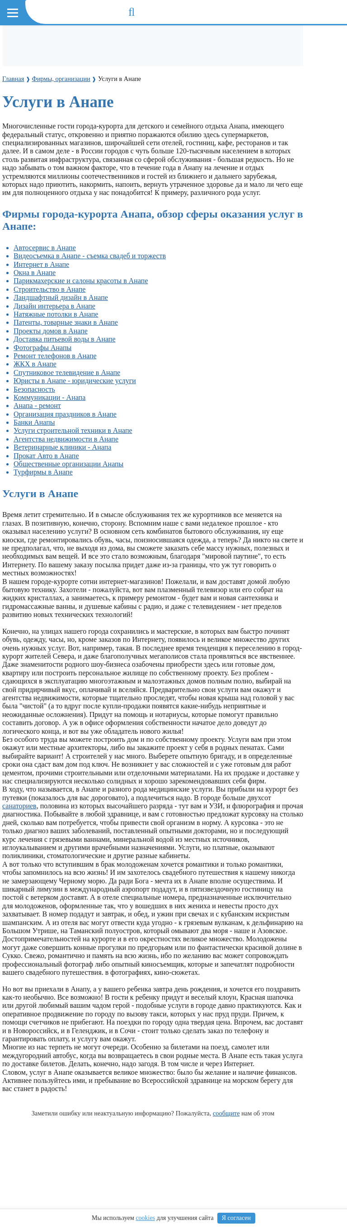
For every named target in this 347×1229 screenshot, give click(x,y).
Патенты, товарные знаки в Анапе (66, 322)
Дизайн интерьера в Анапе (54, 306)
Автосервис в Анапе (45, 247)
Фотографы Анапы (42, 347)
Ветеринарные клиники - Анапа (62, 447)
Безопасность (34, 389)
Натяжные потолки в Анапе (56, 314)
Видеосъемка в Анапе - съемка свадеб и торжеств (90, 256)
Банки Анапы (34, 422)
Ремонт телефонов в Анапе (55, 356)
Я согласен (236, 1218)
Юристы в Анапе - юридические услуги (75, 380)
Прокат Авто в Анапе (46, 456)
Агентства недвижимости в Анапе (66, 439)
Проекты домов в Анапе (51, 331)
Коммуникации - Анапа (49, 397)
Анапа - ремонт (37, 405)
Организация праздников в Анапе (65, 414)
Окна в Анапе (35, 272)
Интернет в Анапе (41, 264)
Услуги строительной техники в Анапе (73, 430)
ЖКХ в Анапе (35, 364)
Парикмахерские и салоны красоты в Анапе (81, 281)
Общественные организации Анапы (68, 464)
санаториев (19, 806)
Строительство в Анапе (49, 289)
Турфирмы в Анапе (43, 472)
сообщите (226, 1113)
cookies (145, 1218)
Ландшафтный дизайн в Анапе (61, 297)
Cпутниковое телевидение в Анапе (67, 372)
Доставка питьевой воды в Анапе (65, 339)
